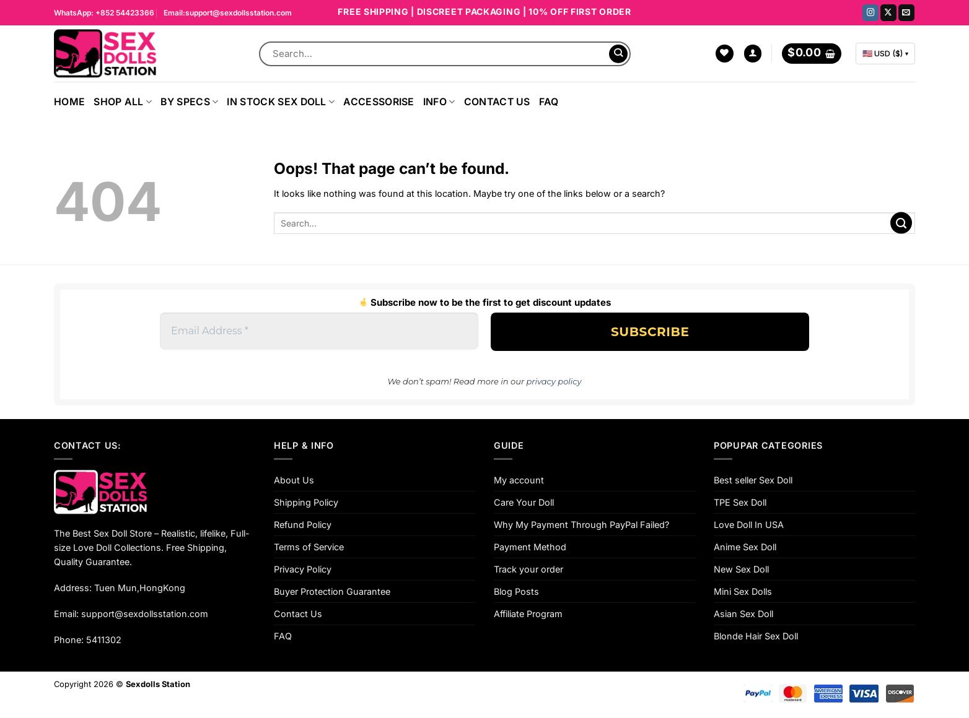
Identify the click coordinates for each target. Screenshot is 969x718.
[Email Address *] (319, 331)
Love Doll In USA (749, 524)
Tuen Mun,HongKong (139, 587)
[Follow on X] (888, 12)
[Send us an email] (906, 12)
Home (69, 102)
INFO (439, 102)
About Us (294, 480)
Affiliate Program (528, 613)
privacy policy (554, 381)
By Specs (189, 102)
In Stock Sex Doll (281, 102)
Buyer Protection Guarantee (332, 591)
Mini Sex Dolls (743, 591)
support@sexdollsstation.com (144, 613)
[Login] (753, 54)
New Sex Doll (741, 569)
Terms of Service (309, 547)
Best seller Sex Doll (753, 480)
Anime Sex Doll (745, 547)
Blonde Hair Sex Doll (756, 636)
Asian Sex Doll (743, 613)
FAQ (549, 102)
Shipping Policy (306, 502)
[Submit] (618, 54)
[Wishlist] (725, 54)
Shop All (123, 102)
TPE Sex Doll (740, 502)
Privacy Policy (302, 569)
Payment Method (530, 547)
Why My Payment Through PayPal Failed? (581, 524)
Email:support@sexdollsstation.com (228, 12)
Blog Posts (516, 591)
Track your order (528, 569)
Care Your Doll (524, 502)
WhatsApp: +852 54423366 (104, 12)
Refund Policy (302, 524)
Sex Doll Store (123, 533)
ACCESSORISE (378, 102)
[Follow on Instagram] (870, 12)
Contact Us (497, 102)
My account (519, 480)
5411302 (103, 639)
